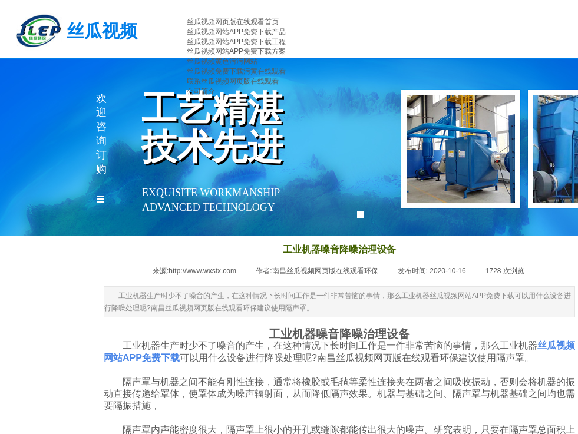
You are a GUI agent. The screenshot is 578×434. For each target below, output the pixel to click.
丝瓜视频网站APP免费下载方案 (236, 51)
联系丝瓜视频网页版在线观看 (233, 81)
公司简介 (201, 91)
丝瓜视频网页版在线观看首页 (233, 22)
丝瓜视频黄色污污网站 (222, 61)
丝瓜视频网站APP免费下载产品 (236, 32)
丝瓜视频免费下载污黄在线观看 (236, 71)
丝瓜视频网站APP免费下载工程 (236, 42)
